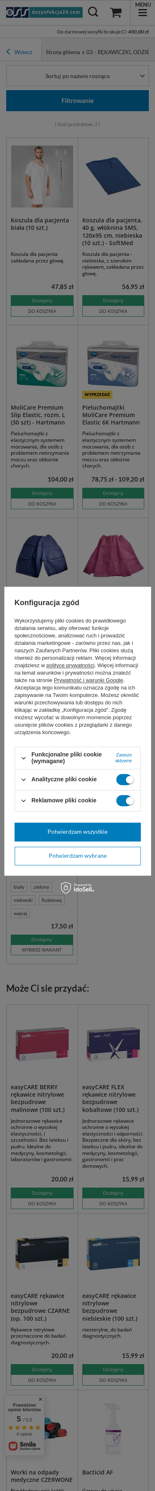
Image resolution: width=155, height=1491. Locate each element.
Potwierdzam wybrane (78, 855)
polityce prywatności (70, 666)
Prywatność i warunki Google (88, 681)
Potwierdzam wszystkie (77, 831)
